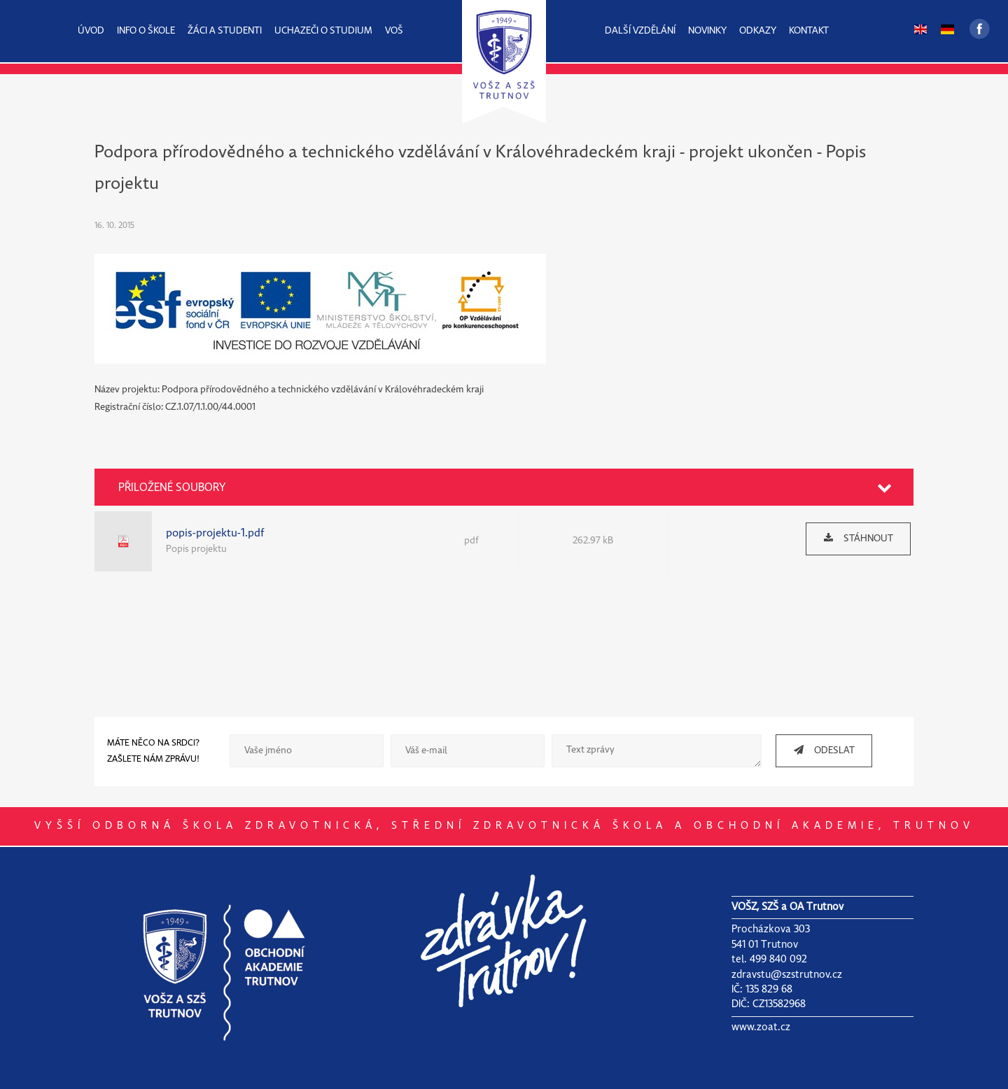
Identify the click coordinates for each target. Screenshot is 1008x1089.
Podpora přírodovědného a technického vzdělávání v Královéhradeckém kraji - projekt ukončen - (460, 152)
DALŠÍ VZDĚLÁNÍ (640, 31)
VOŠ (394, 31)
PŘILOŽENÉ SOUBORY (171, 488)
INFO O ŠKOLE (146, 31)
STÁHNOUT (853, 538)
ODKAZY (757, 31)
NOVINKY (707, 31)
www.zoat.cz (761, 1027)
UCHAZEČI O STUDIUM (323, 31)
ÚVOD (91, 31)
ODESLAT (819, 750)
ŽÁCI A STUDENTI (225, 31)
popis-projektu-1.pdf (215, 533)
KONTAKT (809, 31)
